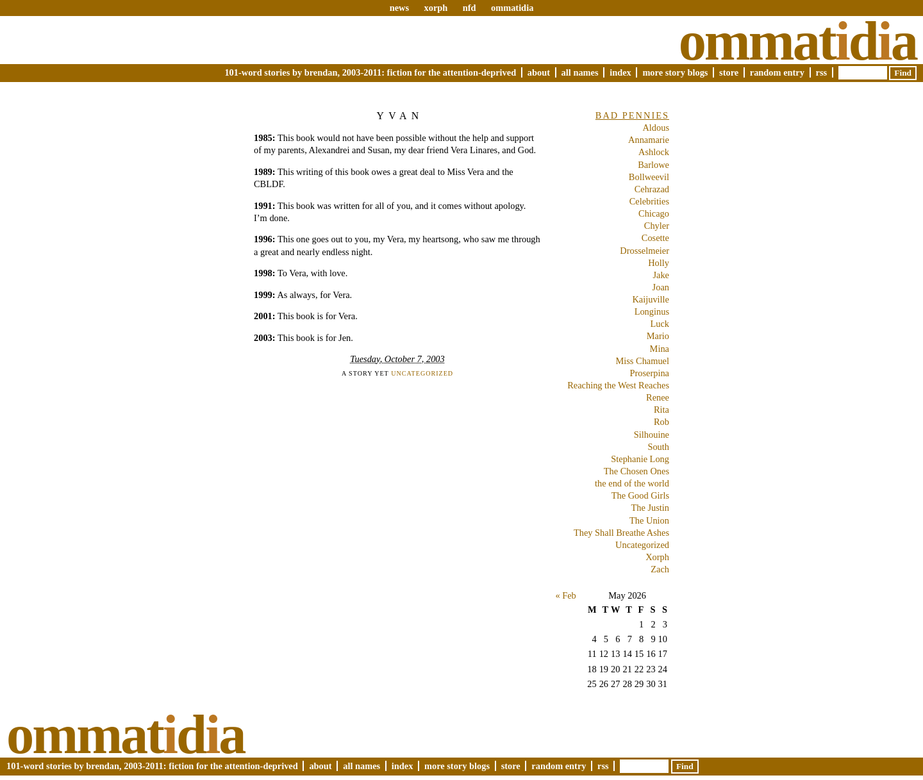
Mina (659, 349)
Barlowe (653, 165)
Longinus (652, 311)
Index (620, 72)
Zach (660, 569)
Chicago (653, 213)
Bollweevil (649, 177)
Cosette (655, 238)
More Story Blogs (675, 72)
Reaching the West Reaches (618, 385)
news (399, 8)
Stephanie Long (640, 459)
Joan (661, 287)
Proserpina (649, 373)
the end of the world (632, 483)
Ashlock (653, 152)
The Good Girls (640, 495)
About (539, 72)
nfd (469, 8)
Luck (659, 324)
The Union (649, 520)
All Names (580, 72)
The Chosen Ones (636, 471)
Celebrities (649, 201)
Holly (658, 263)
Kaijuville (650, 299)
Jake (661, 275)
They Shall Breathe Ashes (621, 532)
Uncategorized (422, 373)
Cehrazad (652, 189)
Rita (661, 409)
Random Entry (777, 72)
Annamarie (648, 140)
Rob (661, 422)
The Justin (650, 507)
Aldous (655, 127)
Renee (657, 397)
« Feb (565, 595)
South (658, 447)
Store (728, 72)
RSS (821, 72)
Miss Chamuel (642, 361)
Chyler (656, 225)
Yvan (400, 115)
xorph (435, 8)
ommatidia (512, 8)
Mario (658, 336)
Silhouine (651, 434)
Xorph (657, 557)
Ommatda (798, 41)
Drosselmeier (644, 250)
